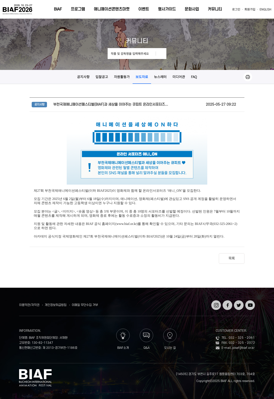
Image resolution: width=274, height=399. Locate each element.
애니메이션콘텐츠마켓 (111, 9)
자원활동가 (122, 76)
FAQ (194, 76)
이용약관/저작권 (29, 305)
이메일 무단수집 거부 (85, 305)
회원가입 (249, 9)
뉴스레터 (160, 76)
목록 (231, 258)
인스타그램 (215, 303)
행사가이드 (167, 9)
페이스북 (227, 303)
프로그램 (78, 9)
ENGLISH (265, 9)
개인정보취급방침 (56, 305)
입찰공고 (101, 76)
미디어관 (178, 76)
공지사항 (83, 76)
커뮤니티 (215, 9)
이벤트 (143, 9)
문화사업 (192, 9)
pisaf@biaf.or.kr (243, 348)
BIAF (58, 9)
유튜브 (249, 302)
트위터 (238, 302)
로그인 (236, 9)
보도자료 (142, 76)
